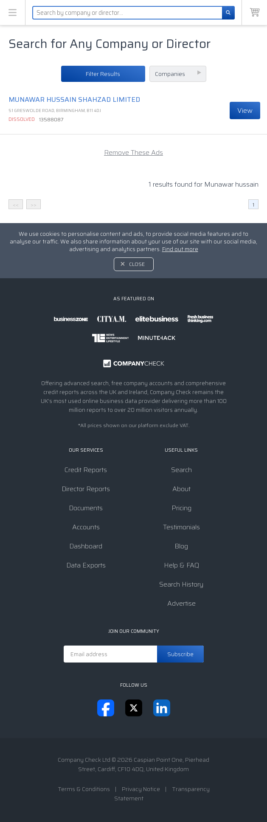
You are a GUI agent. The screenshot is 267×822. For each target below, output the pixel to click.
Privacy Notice (141, 789)
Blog (181, 546)
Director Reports (86, 489)
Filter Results (103, 73)
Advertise (181, 603)
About (181, 489)
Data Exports (86, 565)
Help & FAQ (181, 565)
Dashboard (85, 546)
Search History (181, 584)
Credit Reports (86, 469)
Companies (170, 73)
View (245, 110)
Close (137, 264)
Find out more (180, 249)
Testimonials (181, 527)
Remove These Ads (133, 152)
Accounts (86, 527)
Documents (86, 508)
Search (181, 469)
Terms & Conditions (84, 789)
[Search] (228, 13)
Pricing (181, 508)
